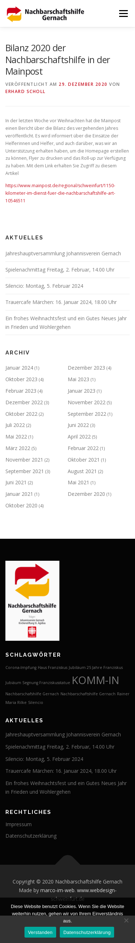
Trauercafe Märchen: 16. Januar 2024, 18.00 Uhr (61, 302)
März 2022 (17, 448)
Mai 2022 (16, 436)
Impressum (18, 824)
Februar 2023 (20, 390)
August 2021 (82, 471)
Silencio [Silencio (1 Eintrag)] (35, 702)
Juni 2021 (16, 482)
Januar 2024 (19, 367)
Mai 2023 (78, 379)
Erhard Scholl (25, 91)
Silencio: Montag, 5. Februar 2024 (44, 285)
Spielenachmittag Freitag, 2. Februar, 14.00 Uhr (59, 269)
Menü (123, 13)
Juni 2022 (78, 425)
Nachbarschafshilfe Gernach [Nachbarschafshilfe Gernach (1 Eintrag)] (32, 693)
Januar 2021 (19, 493)
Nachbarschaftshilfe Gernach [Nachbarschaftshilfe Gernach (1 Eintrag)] (88, 693)
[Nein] (126, 920)
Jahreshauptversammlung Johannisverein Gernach (63, 253)
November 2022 (86, 402)
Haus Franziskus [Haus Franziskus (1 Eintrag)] (52, 667)
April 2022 (79, 436)
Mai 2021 (78, 482)
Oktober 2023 (21, 379)
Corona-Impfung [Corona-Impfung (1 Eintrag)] (20, 667)
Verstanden (40, 932)
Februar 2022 (83, 448)
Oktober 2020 (21, 505)
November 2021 (24, 459)
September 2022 (87, 413)
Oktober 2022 (21, 413)
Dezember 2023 (86, 367)
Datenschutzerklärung (31, 835)
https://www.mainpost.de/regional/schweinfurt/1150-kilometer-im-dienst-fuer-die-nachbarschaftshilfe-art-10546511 (60, 193)
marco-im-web (57, 890)
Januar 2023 (81, 390)
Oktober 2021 (84, 459)
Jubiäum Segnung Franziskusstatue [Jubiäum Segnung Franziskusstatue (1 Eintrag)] (37, 682)
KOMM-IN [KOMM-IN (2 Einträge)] (95, 680)
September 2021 (24, 471)
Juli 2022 (15, 425)
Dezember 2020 (86, 493)
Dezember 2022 (24, 402)
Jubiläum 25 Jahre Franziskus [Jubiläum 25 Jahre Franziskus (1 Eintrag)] (96, 667)
